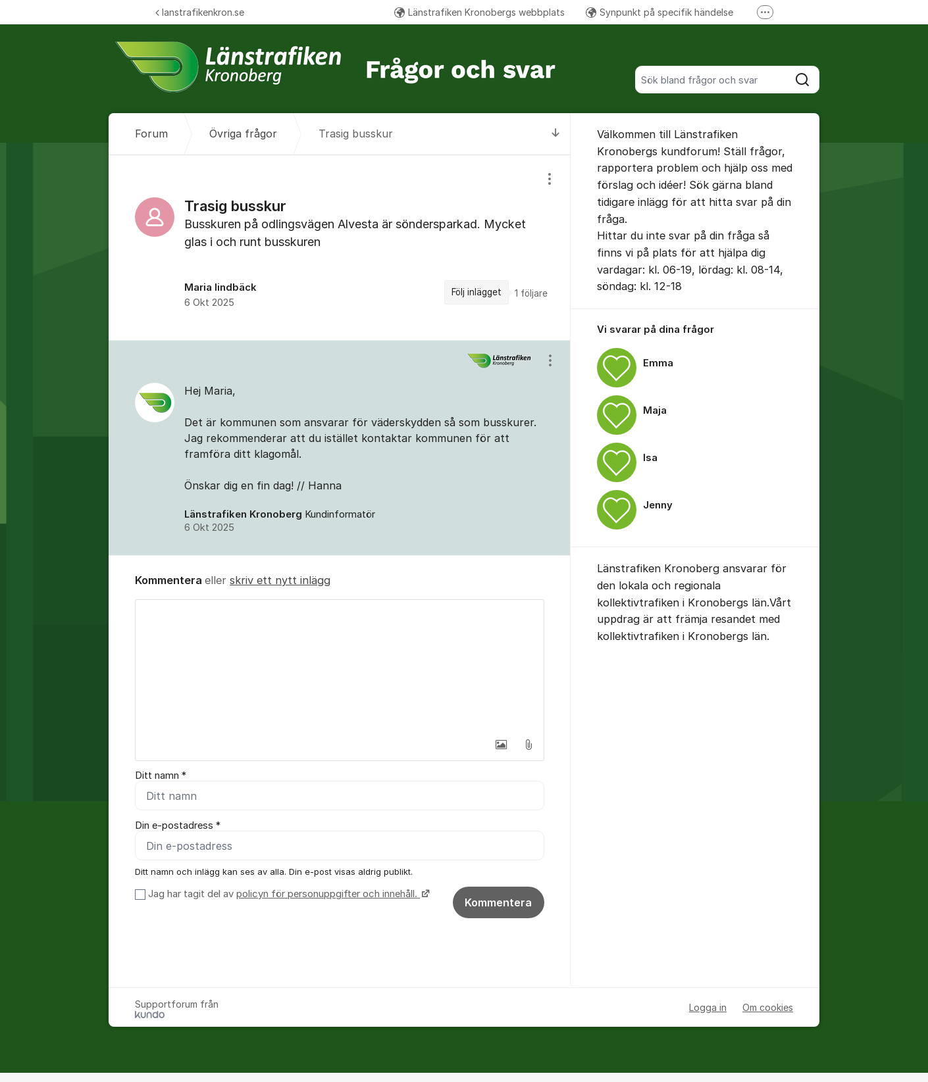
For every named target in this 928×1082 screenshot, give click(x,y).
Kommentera (498, 902)
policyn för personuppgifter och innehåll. (328, 894)
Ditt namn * (160, 775)
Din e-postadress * (177, 825)
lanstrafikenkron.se (199, 12)
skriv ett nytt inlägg (280, 580)
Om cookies (767, 1007)
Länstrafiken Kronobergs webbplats (479, 12)
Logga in (708, 1007)
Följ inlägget (476, 292)
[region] (340, 247)
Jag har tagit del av (287, 894)
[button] (500, 744)
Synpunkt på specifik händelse (659, 12)
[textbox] (340, 665)
